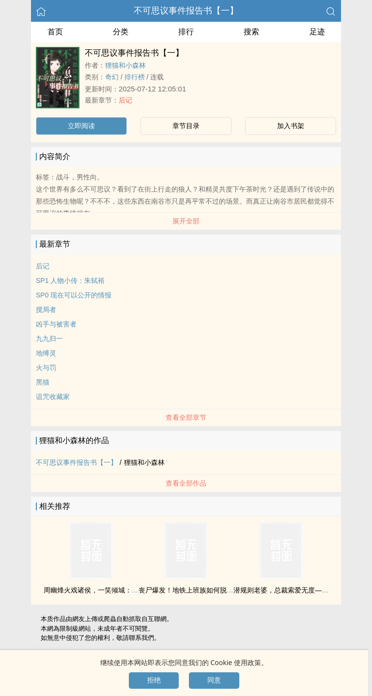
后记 (125, 100)
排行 (186, 32)
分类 (120, 32)
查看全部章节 (186, 417)
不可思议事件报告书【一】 (186, 10)
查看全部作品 (186, 483)
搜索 (251, 32)
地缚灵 (46, 353)
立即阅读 (81, 126)
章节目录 (186, 126)
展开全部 (186, 221)
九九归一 (49, 338)
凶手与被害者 (56, 324)
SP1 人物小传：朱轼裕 (70, 280)
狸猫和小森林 (125, 65)
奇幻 (112, 77)
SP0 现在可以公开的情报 (73, 295)
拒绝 (154, 680)
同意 (214, 680)
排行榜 (134, 77)
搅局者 (46, 309)
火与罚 (46, 367)
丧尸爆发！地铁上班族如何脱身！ (189, 590)
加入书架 (290, 126)
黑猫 (42, 382)
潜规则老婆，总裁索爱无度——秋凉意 (291, 590)
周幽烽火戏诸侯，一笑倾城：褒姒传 (98, 590)
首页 (55, 32)
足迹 (317, 32)
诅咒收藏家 (53, 396)
